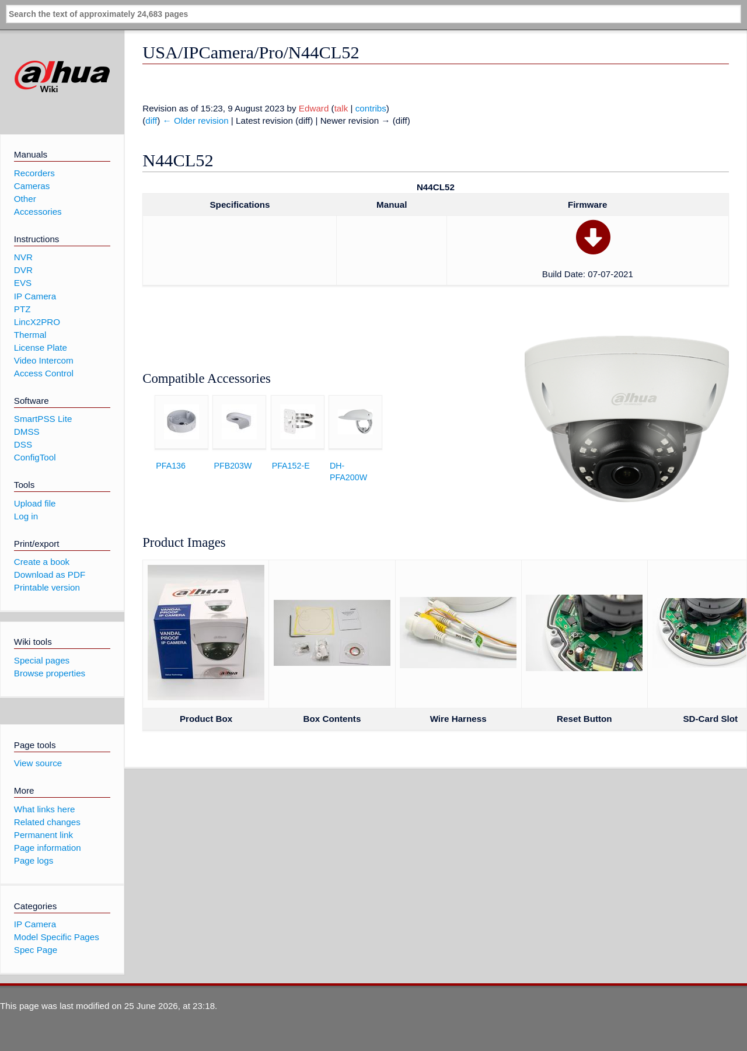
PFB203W (233, 465)
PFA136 (171, 465)
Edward (314, 108)
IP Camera (35, 924)
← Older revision (196, 120)
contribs (370, 108)
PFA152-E (291, 465)
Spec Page (35, 950)
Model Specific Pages (56, 937)
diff (151, 120)
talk (341, 108)
